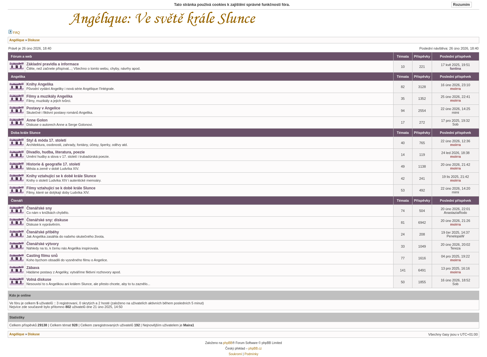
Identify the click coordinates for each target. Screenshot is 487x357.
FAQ (14, 32)
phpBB (227, 343)
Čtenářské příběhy (42, 232)
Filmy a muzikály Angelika (49, 96)
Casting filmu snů (42, 255)
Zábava (32, 268)
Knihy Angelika (39, 84)
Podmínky (251, 354)
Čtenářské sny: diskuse (47, 220)
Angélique (16, 334)
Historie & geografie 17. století (53, 164)
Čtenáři (17, 200)
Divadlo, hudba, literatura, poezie (55, 152)
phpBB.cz (255, 348)
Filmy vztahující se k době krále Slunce (60, 188)
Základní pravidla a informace (52, 64)
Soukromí (235, 354)
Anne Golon (37, 120)
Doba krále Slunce (25, 132)
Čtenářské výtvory (42, 244)
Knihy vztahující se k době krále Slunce (61, 176)
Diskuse (33, 334)
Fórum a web (21, 56)
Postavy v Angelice (43, 108)
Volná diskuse (38, 279)
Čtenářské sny (39, 208)
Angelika (18, 76)
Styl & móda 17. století (46, 140)
